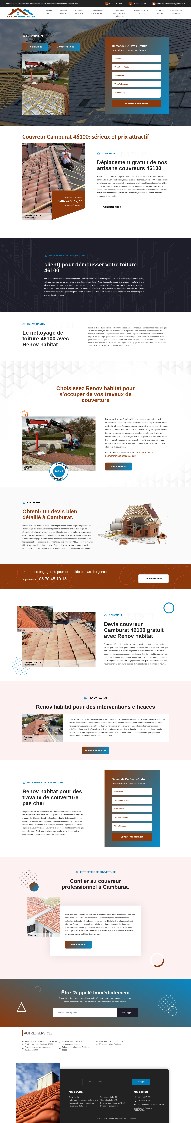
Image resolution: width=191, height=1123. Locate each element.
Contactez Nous (65, 46)
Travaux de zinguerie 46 (109, 1106)
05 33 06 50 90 (115, 3)
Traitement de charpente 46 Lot (112, 1103)
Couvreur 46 (74, 1097)
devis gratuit (118, 466)
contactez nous (112, 207)
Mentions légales (130, 1118)
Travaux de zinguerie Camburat (111, 1041)
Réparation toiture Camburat (110, 1044)
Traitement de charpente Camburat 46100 (76, 1048)
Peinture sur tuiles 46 (108, 1097)
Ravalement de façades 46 (79, 1106)
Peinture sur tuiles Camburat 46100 (39, 1044)
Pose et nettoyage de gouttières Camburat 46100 (37, 1048)
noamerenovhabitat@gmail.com (170, 3)
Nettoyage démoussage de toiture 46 (119, 13)
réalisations (35, 46)
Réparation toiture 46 (108, 1100)
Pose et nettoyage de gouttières (81, 1103)
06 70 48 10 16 (139, 3)
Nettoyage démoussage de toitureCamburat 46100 (72, 1042)
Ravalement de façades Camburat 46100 (41, 1041)
